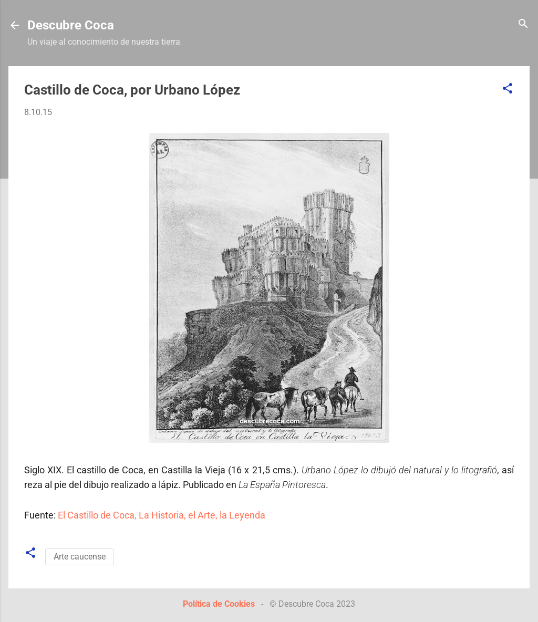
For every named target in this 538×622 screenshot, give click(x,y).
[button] (507, 89)
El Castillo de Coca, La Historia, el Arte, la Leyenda (161, 515)
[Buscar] (523, 24)
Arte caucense (80, 557)
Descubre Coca (70, 25)
